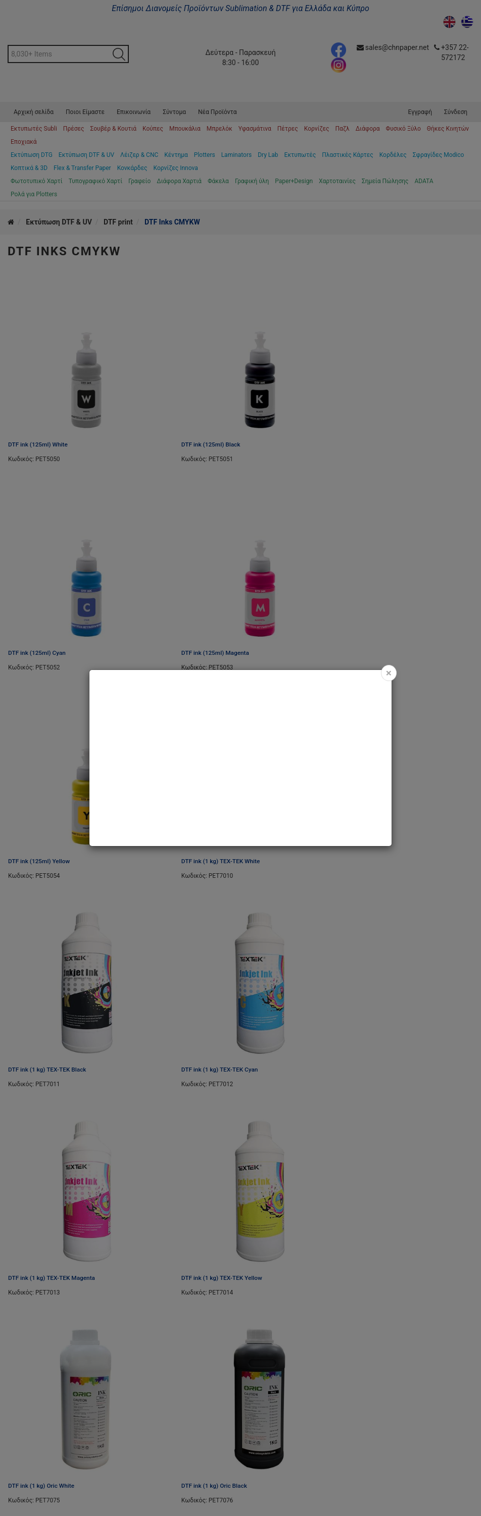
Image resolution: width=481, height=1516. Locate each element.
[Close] (389, 673)
